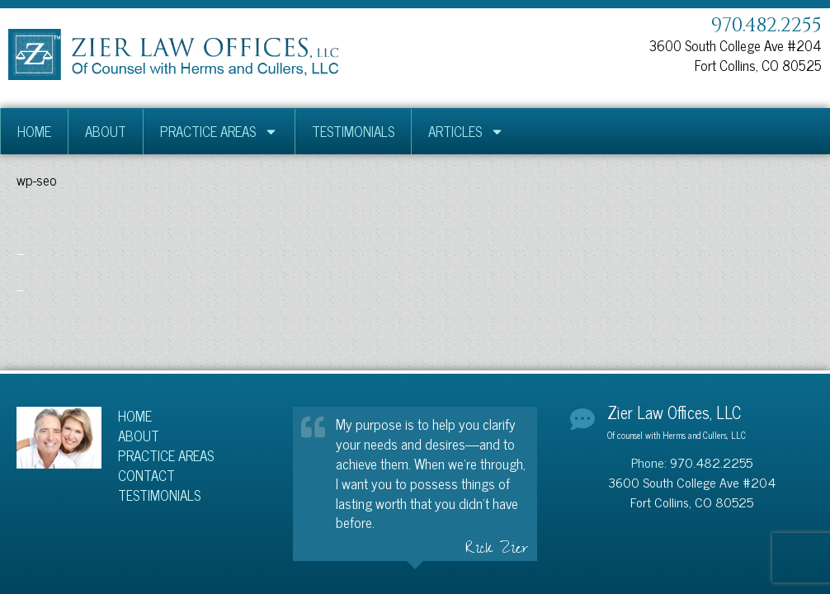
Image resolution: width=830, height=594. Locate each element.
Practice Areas (219, 131)
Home (34, 131)
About (105, 131)
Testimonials (353, 131)
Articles (466, 131)
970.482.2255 (766, 25)
